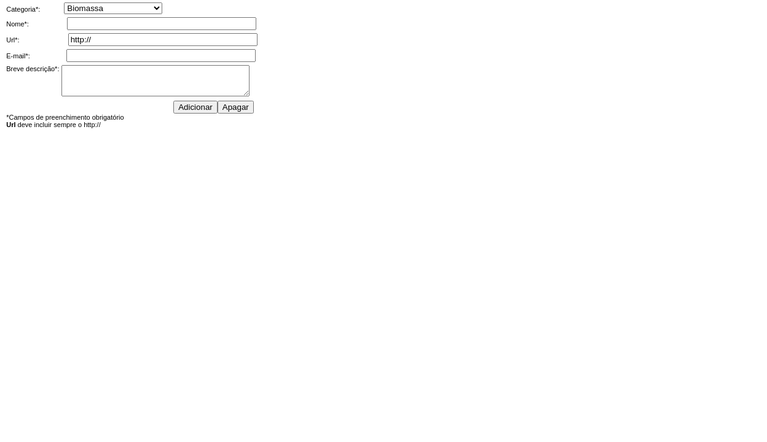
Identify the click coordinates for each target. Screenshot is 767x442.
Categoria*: (23, 9)
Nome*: (17, 24)
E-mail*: (18, 56)
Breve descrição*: (32, 68)
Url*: (12, 40)
